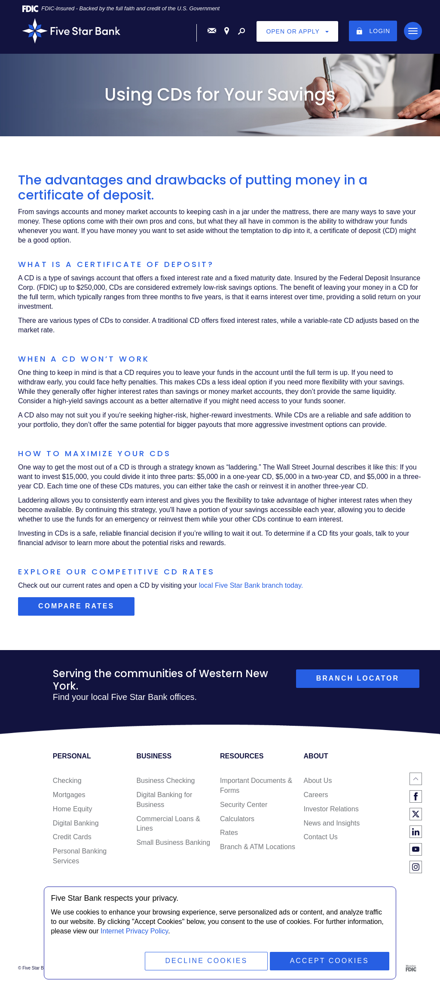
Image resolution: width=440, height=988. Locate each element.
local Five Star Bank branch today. (251, 585)
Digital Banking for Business (164, 799)
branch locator (357, 678)
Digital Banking (76, 823)
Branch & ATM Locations (257, 846)
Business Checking (165, 780)
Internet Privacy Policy (134, 931)
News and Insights (332, 823)
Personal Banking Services (80, 856)
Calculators (237, 818)
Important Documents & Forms (256, 785)
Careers (316, 794)
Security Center (243, 804)
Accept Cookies (329, 960)
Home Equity (72, 809)
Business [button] (153, 756)
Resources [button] (241, 756)
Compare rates (86, 608)
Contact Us (321, 837)
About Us (318, 780)
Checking (67, 780)
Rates (229, 832)
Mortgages (69, 794)
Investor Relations (331, 809)
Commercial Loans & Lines (168, 823)
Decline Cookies (206, 960)
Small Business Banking (173, 842)
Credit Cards (72, 837)
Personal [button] (72, 756)
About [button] (316, 756)
